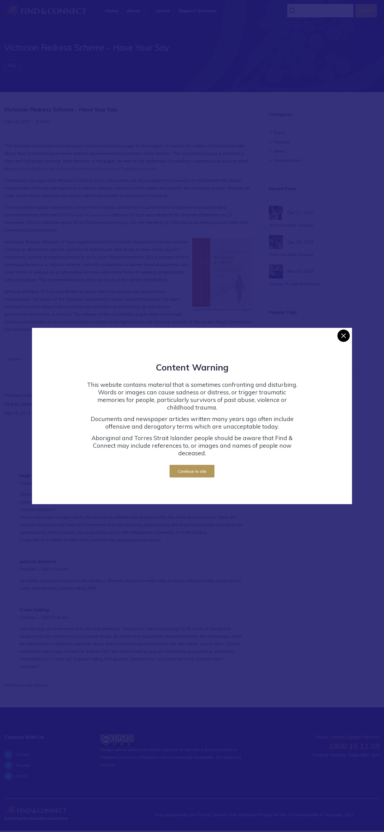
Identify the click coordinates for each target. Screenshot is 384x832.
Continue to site (192, 471)
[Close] (343, 336)
